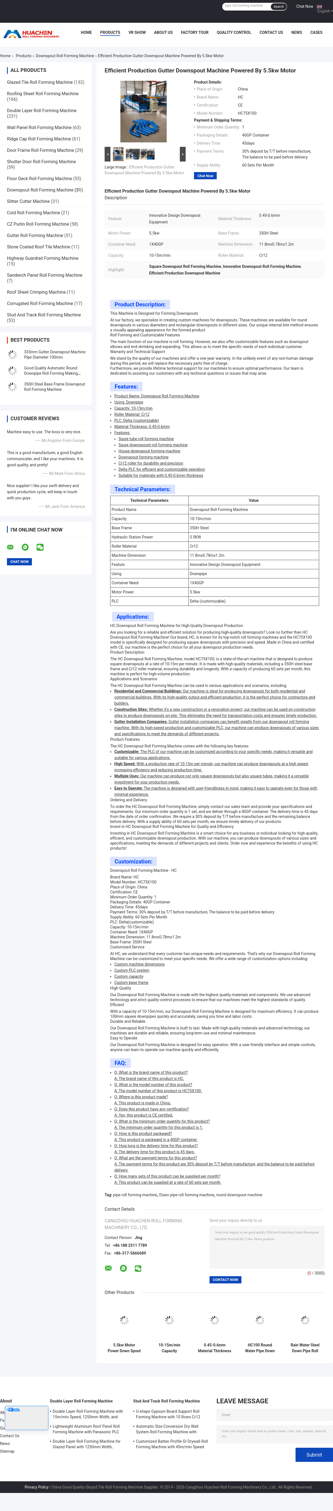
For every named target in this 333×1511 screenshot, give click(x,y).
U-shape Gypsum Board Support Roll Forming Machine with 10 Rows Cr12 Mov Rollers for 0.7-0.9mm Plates (168, 1415)
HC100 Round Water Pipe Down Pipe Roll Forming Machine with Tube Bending (259, 1348)
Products (110, 32)
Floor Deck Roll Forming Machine (39, 178)
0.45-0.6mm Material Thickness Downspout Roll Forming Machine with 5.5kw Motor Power (214, 1348)
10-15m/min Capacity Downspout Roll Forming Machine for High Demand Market (169, 1348)
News (296, 32)
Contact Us (271, 32)
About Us (163, 32)
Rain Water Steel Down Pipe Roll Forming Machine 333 (305, 1348)
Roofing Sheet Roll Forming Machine (43, 93)
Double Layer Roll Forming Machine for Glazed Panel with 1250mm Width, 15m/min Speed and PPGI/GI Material (86, 1445)
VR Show (137, 32)
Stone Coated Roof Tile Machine (38, 247)
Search (279, 7)
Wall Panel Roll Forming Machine (39, 127)
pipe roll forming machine (135, 1195)
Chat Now (304, 6)
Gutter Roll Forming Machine (35, 235)
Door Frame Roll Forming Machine (40, 150)
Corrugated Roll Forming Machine (40, 303)
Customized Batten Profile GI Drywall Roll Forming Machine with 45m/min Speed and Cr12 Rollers (172, 1445)
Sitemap (7, 1451)
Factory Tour (195, 32)
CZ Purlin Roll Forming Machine (38, 224)
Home (86, 32)
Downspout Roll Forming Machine (65, 56)
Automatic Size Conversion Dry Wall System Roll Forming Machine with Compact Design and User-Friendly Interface (167, 1430)
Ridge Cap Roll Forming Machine (39, 139)
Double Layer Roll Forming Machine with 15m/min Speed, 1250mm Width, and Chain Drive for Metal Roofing (88, 1415)
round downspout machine (239, 1195)
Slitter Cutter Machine (28, 201)
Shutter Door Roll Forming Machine (41, 161)
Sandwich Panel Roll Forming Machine (44, 275)
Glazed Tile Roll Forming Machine (40, 82)
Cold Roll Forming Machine (33, 212)
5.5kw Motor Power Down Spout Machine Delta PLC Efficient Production (124, 1348)
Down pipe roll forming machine (186, 1195)
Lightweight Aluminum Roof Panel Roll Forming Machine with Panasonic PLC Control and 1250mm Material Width (86, 1430)
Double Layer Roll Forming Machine (42, 110)
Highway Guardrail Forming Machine (43, 258)
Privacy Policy (37, 1487)
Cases (316, 32)
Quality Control (234, 32)
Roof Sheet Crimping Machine (36, 292)
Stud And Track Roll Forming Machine (44, 315)
